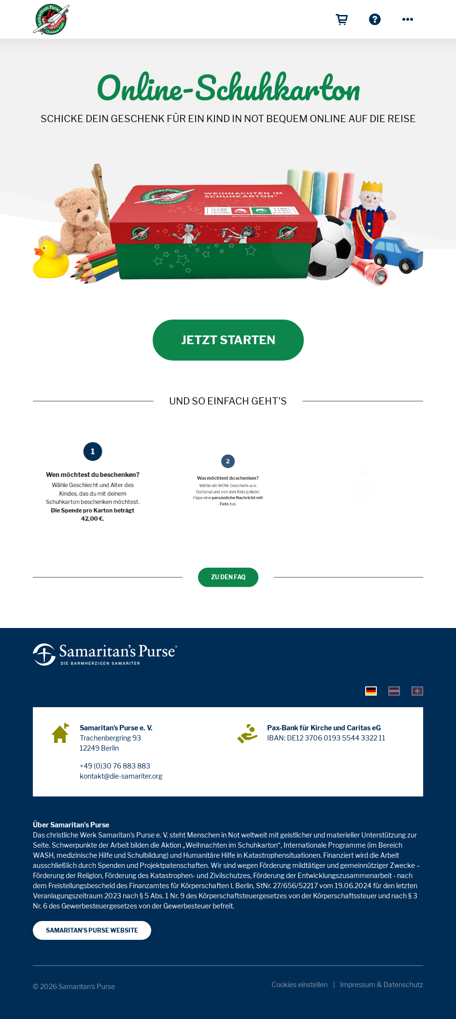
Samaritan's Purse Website (92, 930)
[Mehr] (407, 19)
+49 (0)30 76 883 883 (115, 766)
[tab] (371, 690)
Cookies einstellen (299, 984)
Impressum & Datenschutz (381, 984)
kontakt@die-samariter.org (121, 776)
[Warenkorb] (342, 19)
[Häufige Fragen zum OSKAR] (374, 19)
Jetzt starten (228, 340)
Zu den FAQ (228, 577)
